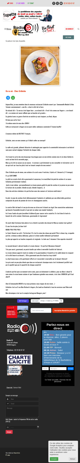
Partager (23, 301)
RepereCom (17, 453)
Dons (10, 3)
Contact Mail (17, 387)
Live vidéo (20, 3)
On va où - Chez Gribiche (16, 91)
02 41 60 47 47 (69, 3)
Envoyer (9, 432)
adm (8, 455)
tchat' (31, 3)
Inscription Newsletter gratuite (64, 310)
